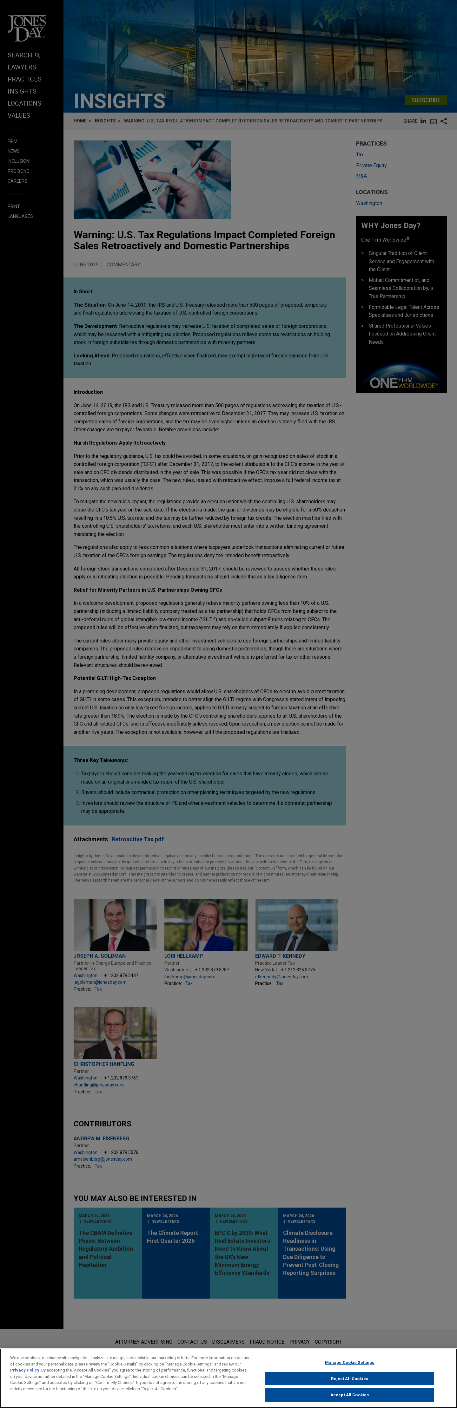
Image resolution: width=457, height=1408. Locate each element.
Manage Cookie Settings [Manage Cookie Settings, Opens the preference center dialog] (349, 1364)
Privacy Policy (24, 1372)
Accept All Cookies (349, 1397)
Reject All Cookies (349, 1380)
